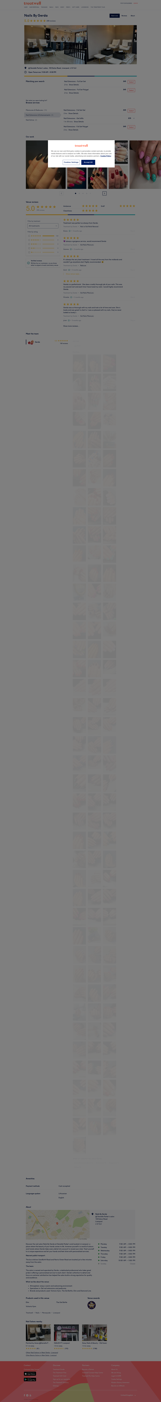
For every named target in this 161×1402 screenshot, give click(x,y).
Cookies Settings (71, 162)
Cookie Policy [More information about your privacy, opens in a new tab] (105, 156)
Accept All (88, 162)
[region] (81, 153)
